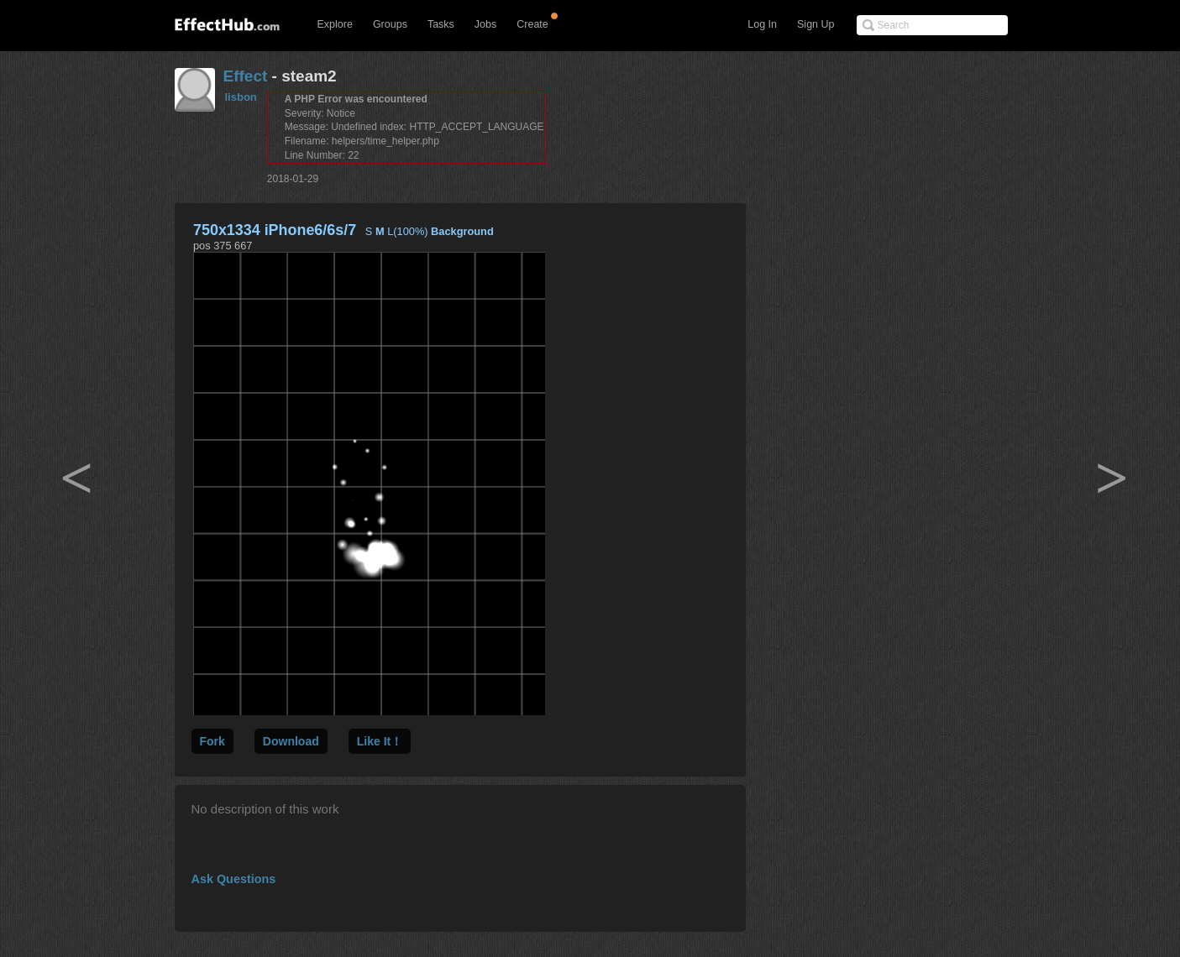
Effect (245, 76)
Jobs (485, 24)
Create (532, 24)
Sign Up (815, 24)
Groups (390, 24)
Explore (335, 24)
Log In (762, 24)
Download (291, 741)
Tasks (440, 24)
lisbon (241, 97)
